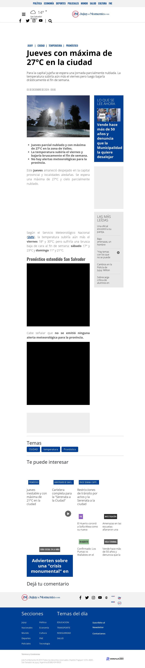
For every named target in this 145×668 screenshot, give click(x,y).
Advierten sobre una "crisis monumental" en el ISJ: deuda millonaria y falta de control (50, 573)
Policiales (73, 3)
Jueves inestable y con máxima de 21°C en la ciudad (37, 497)
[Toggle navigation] (23, 14)
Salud (93, 3)
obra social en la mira (49, 549)
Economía (49, 3)
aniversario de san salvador (66, 482)
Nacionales (27, 627)
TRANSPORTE (63, 627)
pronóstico (33, 482)
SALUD (60, 638)
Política (37, 3)
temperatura (51, 449)
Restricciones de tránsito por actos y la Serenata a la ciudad (87, 497)
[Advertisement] (58, 422)
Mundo (84, 3)
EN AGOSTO (84, 542)
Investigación (110, 517)
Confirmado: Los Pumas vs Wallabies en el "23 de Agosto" (86, 553)
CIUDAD (33, 449)
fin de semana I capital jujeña (92, 482)
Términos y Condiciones (31, 654)
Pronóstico (70, 449)
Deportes (61, 3)
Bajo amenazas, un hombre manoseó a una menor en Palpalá (104, 246)
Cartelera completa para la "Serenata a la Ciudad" (62, 495)
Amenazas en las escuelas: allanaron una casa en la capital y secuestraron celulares (113, 531)
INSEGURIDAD (64, 633)
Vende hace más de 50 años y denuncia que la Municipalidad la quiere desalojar (109, 140)
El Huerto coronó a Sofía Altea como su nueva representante (87, 528)
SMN (30, 237)
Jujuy (24, 622)
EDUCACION (63, 622)
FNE (110, 3)
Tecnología (44, 643)
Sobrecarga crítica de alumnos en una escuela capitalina (103, 283)
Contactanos (99, 633)
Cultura (102, 3)
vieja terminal (111, 542)
